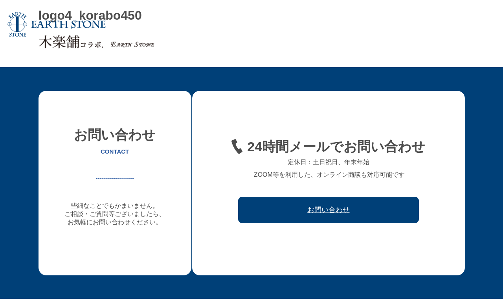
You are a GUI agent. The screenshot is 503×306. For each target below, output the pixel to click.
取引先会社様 (431, 24)
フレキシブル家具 (305, 24)
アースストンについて (203, 24)
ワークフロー (389, 24)
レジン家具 (349, 24)
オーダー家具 (256, 24)
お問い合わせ (474, 24)
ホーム (158, 24)
